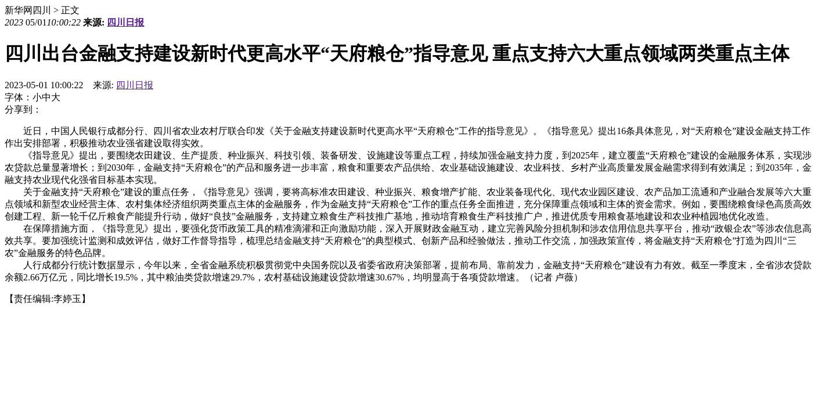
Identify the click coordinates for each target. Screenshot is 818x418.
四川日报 (125, 22)
